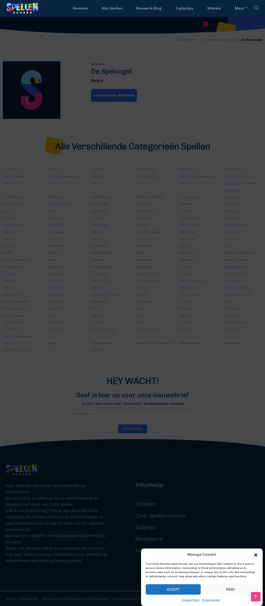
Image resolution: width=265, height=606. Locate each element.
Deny (230, 597)
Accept (173, 597)
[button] (255, 562)
